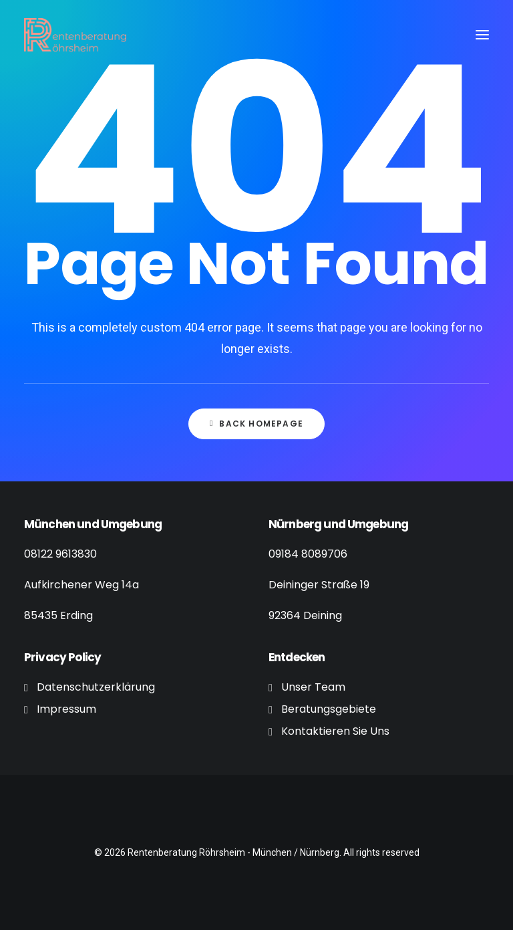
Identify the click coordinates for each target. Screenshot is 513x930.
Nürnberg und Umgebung (338, 524)
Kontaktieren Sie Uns (335, 731)
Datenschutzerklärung (96, 687)
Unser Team (313, 687)
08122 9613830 (60, 554)
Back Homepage (256, 423)
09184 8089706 (308, 554)
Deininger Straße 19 (319, 584)
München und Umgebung (93, 524)
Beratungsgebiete (328, 709)
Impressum (66, 709)
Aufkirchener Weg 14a (81, 584)
